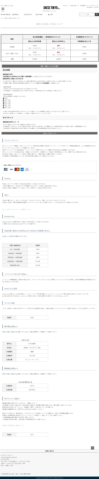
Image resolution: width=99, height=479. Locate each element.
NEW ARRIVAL (6, 14)
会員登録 (83, 5)
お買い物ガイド (75, 5)
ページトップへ (92, 448)
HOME (2, 18)
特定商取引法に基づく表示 (10, 474)
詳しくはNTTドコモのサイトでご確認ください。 (17, 209)
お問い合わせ (49, 451)
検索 (97, 14)
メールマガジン (91, 5)
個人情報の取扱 (25, 474)
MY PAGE (39, 14)
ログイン (66, 5)
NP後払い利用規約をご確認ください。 (14, 425)
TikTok (96, 7)
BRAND (15, 14)
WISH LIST (28, 14)
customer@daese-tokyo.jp (9, 457)
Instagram (90, 7)
